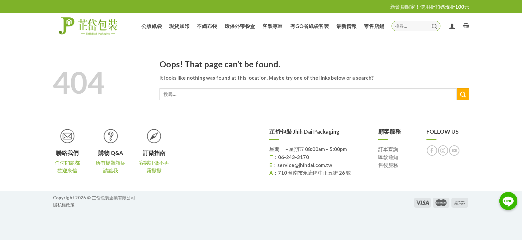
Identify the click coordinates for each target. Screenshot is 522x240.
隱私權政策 (64, 204)
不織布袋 (207, 26)
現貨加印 (179, 26)
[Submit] (434, 25)
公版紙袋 (151, 26)
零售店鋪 (374, 26)
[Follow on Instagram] (443, 150)
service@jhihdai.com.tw (304, 165)
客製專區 (272, 26)
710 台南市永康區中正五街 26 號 (314, 173)
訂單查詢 (388, 149)
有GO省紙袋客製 (309, 26)
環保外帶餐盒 (240, 26)
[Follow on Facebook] (432, 150)
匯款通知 (388, 157)
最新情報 (346, 26)
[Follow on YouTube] (454, 150)
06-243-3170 (293, 157)
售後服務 (388, 165)
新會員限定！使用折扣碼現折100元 (429, 7)
